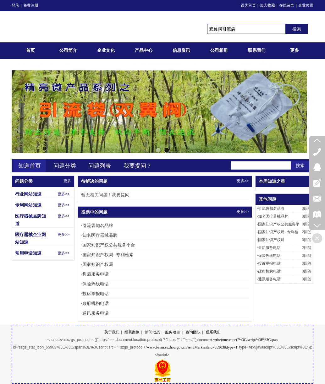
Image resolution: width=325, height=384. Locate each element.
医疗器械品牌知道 (30, 220)
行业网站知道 (28, 194)
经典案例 (132, 332)
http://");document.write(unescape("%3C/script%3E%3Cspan (231, 340)
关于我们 (111, 332)
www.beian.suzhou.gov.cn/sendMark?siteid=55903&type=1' (192, 347)
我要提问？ (138, 166)
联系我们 (213, 332)
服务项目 (172, 332)
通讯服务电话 (95, 313)
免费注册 (30, 5)
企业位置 (305, 5)
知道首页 (29, 166)
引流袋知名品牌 (97, 225)
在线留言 (286, 5)
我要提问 (120, 194)
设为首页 (248, 5)
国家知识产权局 (97, 264)
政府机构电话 (95, 303)
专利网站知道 (28, 205)
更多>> (243, 181)
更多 (67, 181)
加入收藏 (267, 5)
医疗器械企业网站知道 (30, 238)
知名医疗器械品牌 (99, 235)
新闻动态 (152, 332)
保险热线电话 (95, 283)
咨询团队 (193, 332)
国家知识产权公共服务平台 (108, 244)
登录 (15, 5)
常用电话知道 (28, 253)
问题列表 (99, 166)
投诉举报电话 (95, 293)
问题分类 (64, 166)
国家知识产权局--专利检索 (107, 254)
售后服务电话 (95, 274)
